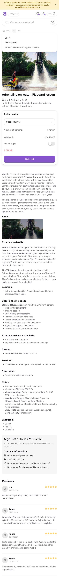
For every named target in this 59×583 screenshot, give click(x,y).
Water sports (11, 42)
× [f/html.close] (56, 4)
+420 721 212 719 (14, 459)
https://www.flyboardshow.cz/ (19, 455)
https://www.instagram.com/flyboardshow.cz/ (27, 463)
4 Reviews (14, 100)
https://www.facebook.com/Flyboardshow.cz (26, 467)
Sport (7, 38)
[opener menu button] (52, 13)
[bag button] (43, 13)
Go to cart (29, 159)
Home (6, 31)
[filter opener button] (52, 22)
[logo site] (5, 14)
